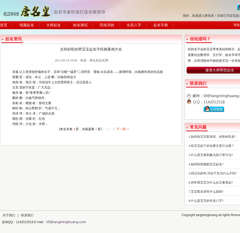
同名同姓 (107, 25)
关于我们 (9, 215)
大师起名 (53, 25)
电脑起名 (27, 25)
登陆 (236, 25)
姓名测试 (80, 25)
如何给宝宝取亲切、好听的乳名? (213, 136)
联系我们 (27, 215)
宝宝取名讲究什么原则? (207, 191)
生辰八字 (134, 25)
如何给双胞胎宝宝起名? (207, 164)
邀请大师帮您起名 (219, 70)
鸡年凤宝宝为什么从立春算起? (212, 182)
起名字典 (160, 25)
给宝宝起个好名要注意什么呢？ (213, 146)
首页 (3, 25)
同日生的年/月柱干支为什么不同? (214, 173)
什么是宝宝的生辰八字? (207, 201)
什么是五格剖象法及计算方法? (212, 155)
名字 (47, 72)
